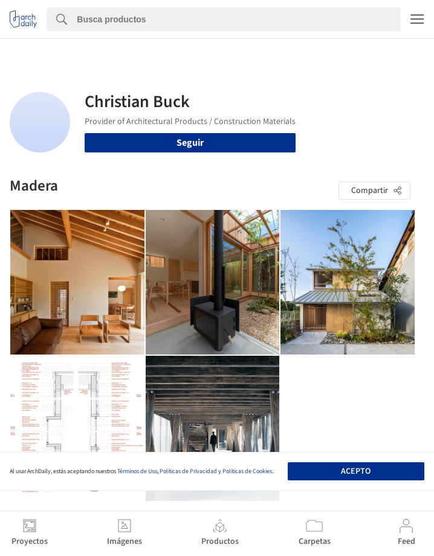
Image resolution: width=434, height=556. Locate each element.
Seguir (190, 142)
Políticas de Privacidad (188, 471)
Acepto (356, 471)
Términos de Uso (137, 471)
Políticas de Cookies (247, 471)
